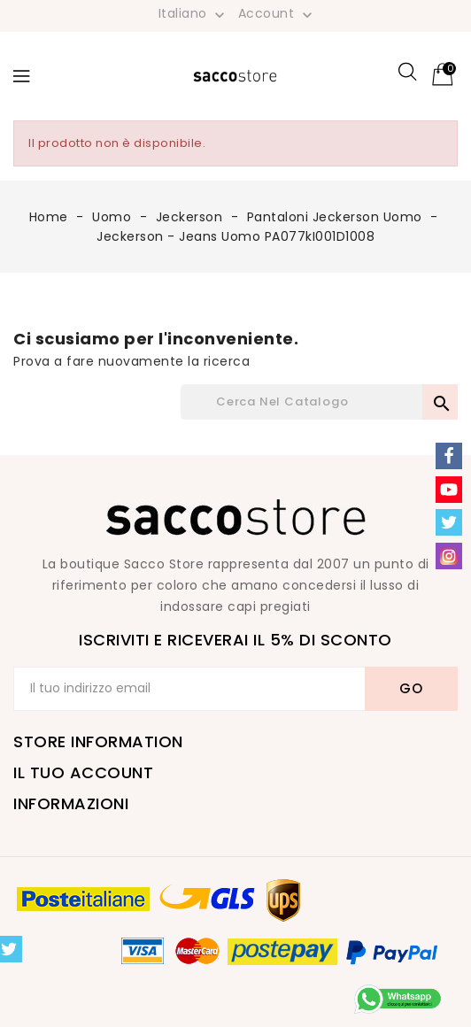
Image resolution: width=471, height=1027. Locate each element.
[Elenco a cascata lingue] (193, 13)
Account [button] (277, 14)
